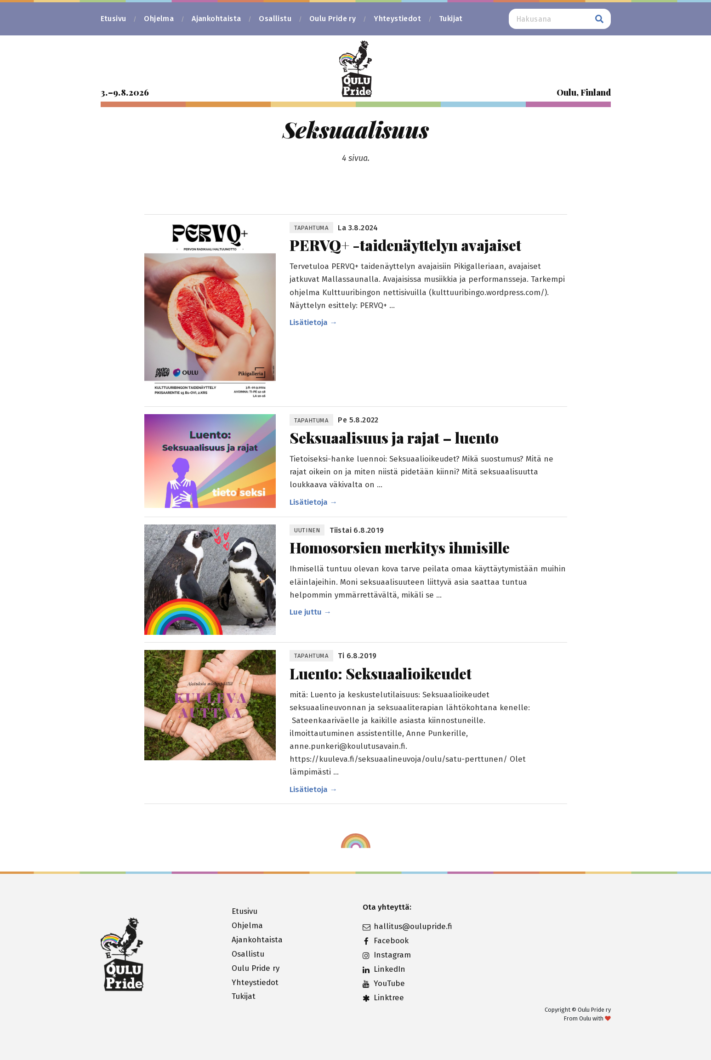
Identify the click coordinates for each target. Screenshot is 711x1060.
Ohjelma (159, 18)
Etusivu (113, 18)
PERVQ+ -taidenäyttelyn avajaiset (405, 245)
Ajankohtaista (216, 18)
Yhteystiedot (397, 18)
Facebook (386, 941)
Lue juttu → (310, 612)
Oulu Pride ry (332, 18)
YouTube (384, 983)
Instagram (387, 955)
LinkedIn (384, 969)
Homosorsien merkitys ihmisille (400, 547)
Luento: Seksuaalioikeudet (381, 673)
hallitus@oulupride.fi (407, 926)
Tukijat (451, 18)
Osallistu (275, 18)
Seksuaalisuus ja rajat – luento (394, 437)
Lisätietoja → (313, 322)
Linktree (383, 998)
